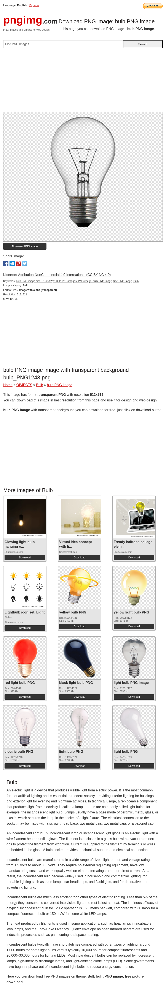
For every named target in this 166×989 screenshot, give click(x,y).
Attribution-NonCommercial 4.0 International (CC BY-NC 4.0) (64, 275)
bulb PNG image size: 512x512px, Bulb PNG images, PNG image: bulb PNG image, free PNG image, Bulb (77, 281)
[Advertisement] (83, 82)
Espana (34, 5)
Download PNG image (25, 246)
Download (24, 557)
